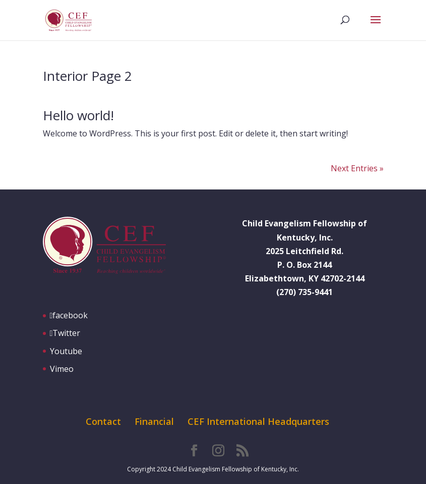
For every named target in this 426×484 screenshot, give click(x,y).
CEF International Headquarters (258, 421)
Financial (154, 421)
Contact (103, 421)
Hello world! (78, 115)
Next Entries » (357, 168)
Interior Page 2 (87, 76)
